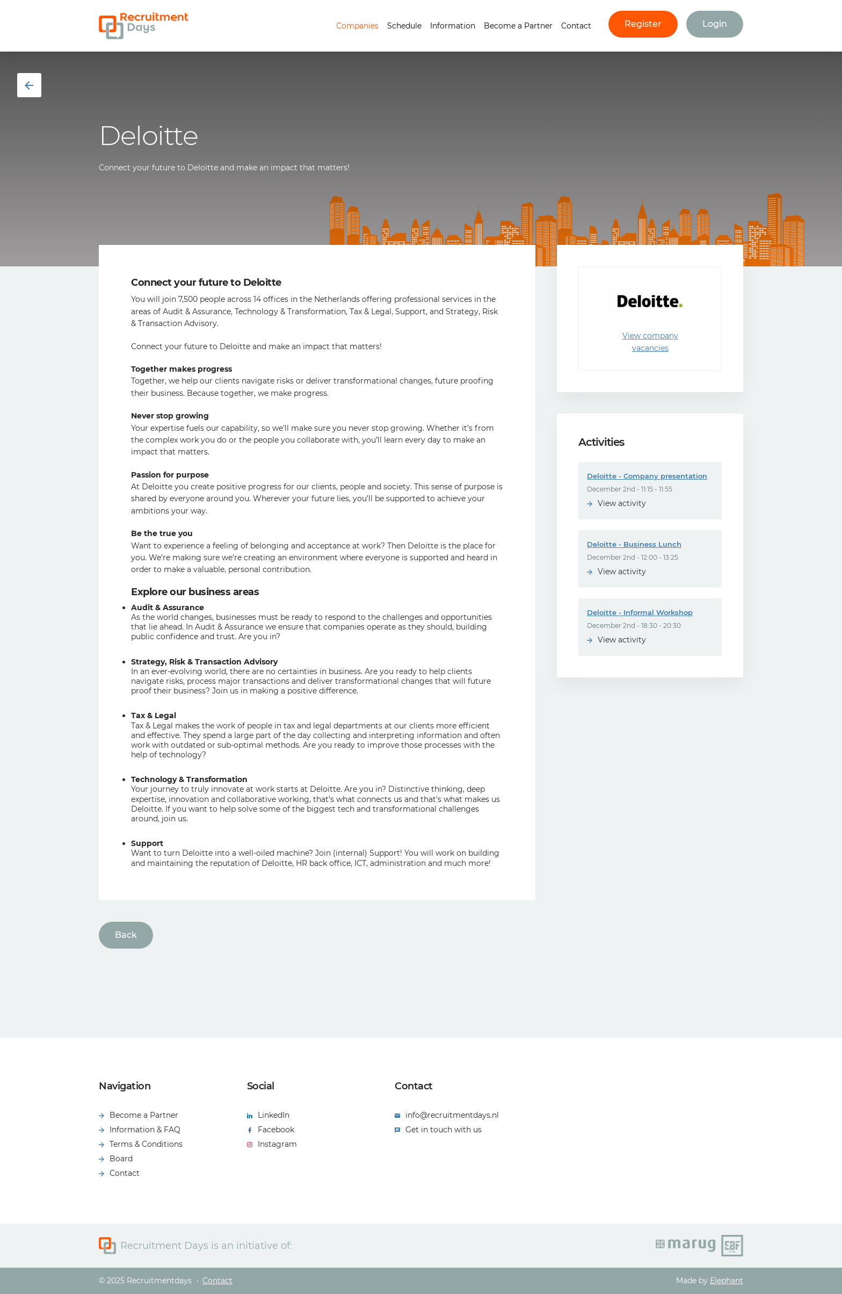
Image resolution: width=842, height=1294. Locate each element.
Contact (576, 26)
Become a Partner (518, 26)
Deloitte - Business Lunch (634, 544)
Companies (357, 26)
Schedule (404, 26)
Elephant (726, 1280)
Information (452, 26)
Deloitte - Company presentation (647, 476)
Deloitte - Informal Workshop (640, 612)
